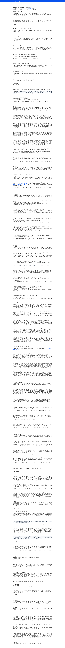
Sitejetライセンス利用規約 (27, 8)
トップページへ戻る (16, 1)
